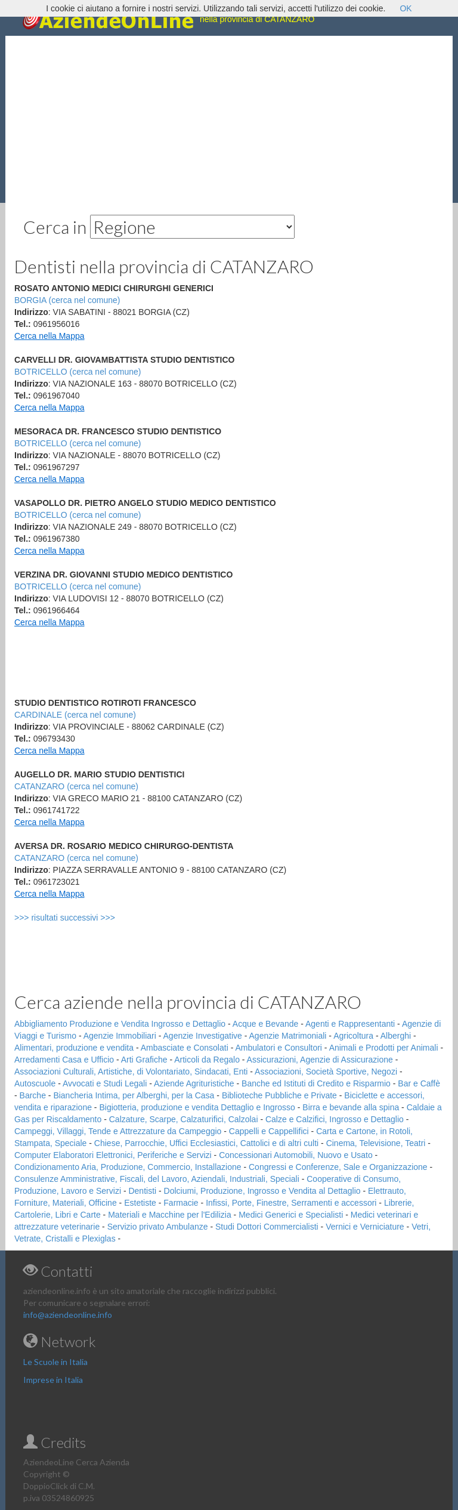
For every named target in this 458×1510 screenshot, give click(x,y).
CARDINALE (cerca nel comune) (75, 715)
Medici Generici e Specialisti (291, 1214)
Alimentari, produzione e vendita (74, 1047)
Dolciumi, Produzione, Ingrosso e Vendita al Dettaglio (262, 1191)
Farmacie (180, 1203)
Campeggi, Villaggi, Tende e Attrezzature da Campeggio (117, 1131)
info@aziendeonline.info (67, 1315)
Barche (33, 1095)
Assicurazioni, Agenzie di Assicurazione (320, 1059)
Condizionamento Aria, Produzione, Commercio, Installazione (128, 1167)
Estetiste (140, 1203)
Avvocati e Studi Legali (105, 1083)
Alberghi (395, 1035)
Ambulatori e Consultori (278, 1047)
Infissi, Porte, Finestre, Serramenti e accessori (291, 1203)
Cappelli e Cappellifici (269, 1131)
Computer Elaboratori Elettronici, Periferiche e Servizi (113, 1155)
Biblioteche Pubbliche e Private (279, 1095)
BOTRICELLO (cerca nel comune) (77, 371)
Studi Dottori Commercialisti (266, 1226)
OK (405, 8)
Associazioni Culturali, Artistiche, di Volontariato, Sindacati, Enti (130, 1071)
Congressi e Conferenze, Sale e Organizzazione (338, 1167)
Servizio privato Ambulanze (157, 1226)
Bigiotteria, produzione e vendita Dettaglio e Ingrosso (197, 1107)
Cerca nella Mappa (49, 336)
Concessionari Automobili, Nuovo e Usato (296, 1155)
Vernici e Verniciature (365, 1226)
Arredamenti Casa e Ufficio (64, 1059)
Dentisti (142, 1191)
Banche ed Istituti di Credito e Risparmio (316, 1083)
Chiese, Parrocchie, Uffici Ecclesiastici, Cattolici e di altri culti (206, 1143)
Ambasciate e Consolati (184, 1047)
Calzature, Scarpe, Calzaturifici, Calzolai (183, 1119)
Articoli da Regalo (207, 1059)
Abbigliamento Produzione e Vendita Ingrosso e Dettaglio (119, 1024)
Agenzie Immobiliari (119, 1035)
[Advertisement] (229, 119)
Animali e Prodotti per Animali (383, 1047)
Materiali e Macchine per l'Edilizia (169, 1214)
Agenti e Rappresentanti (350, 1024)
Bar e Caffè (419, 1083)
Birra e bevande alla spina (350, 1107)
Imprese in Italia (53, 1380)
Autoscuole (34, 1083)
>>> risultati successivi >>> (84, 917)
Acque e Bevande (266, 1024)
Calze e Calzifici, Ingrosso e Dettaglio (334, 1119)
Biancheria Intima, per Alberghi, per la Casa (133, 1095)
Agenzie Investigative (202, 1035)
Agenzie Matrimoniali (288, 1035)
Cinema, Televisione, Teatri (376, 1143)
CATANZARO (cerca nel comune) (76, 786)
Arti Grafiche (144, 1059)
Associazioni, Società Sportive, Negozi (326, 1071)
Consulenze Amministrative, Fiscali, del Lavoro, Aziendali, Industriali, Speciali (156, 1179)
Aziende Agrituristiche (194, 1083)
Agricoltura (353, 1035)
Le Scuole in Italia (55, 1362)
